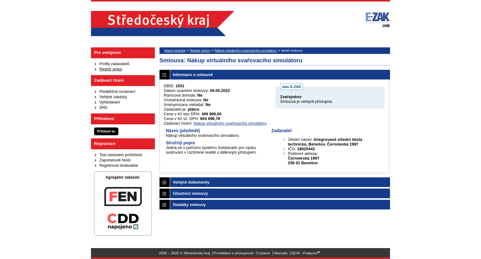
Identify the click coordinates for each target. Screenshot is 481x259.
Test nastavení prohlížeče (120, 155)
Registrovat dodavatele (118, 165)
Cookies (263, 253)
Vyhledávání (109, 102)
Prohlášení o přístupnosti (233, 253)
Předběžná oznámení (117, 91)
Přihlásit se (106, 131)
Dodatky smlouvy (189, 204)
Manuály (281, 253)
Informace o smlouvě (193, 74)
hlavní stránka (174, 50)
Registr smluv (110, 69)
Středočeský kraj (162, 23)
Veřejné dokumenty (191, 182)
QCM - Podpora (304, 253)
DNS (103, 107)
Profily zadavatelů (114, 64)
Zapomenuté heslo (115, 160)
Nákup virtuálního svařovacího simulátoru (246, 50)
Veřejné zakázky (113, 97)
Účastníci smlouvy (190, 193)
